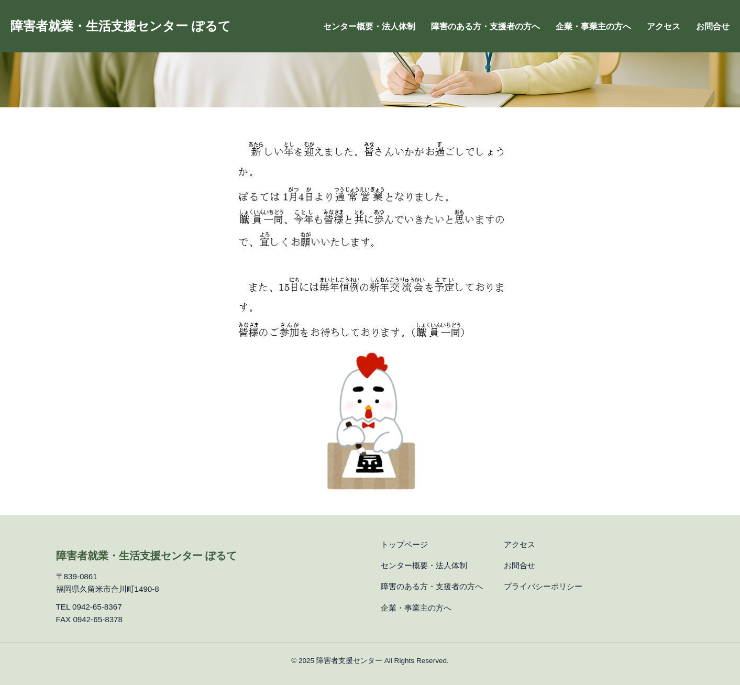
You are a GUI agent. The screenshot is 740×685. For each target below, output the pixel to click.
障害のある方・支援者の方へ (485, 26)
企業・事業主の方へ (593, 26)
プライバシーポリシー (543, 586)
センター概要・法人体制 (369, 26)
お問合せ (713, 26)
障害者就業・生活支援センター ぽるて (120, 26)
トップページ (404, 544)
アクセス (663, 26)
